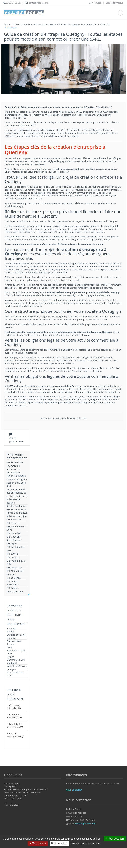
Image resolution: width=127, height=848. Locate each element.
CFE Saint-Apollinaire (12, 583)
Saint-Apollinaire (15, 672)
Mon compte (94, 2)
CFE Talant (12, 588)
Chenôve (11, 637)
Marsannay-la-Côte (16, 659)
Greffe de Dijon (14, 462)
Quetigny (11, 669)
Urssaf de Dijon (14, 591)
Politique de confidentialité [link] (85, 843)
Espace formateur (114, 2)
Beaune (10, 631)
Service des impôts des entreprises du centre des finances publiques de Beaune (16, 496)
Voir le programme (16, 439)
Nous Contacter (74, 789)
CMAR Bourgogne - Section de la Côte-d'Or (16, 482)
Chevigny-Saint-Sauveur (14, 643)
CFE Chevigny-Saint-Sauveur (13, 538)
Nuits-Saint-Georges (17, 666)
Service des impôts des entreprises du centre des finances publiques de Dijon (16, 511)
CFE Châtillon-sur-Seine (15, 528)
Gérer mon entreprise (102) (14, 716)
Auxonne (11, 628)
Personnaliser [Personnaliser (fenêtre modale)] (59, 843)
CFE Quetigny (13, 577)
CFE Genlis (12, 553)
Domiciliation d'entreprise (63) (15, 725)
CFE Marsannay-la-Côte (16, 562)
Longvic (10, 656)
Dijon (9, 647)
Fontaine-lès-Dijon (16, 650)
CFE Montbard (14, 567)
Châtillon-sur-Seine (16, 634)
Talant (10, 675)
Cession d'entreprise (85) (15, 735)
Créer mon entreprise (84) (14, 707)
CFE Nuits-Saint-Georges (14, 572)
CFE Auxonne (13, 519)
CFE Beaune (12, 523)
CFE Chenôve (13, 533)
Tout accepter (114, 838)
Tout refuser (37, 843)
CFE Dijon (11, 543)
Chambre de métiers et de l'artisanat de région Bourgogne (16, 470)
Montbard (12, 662)
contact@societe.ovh (85, 823)
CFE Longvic (12, 557)
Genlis (10, 653)
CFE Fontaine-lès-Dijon (15, 548)
